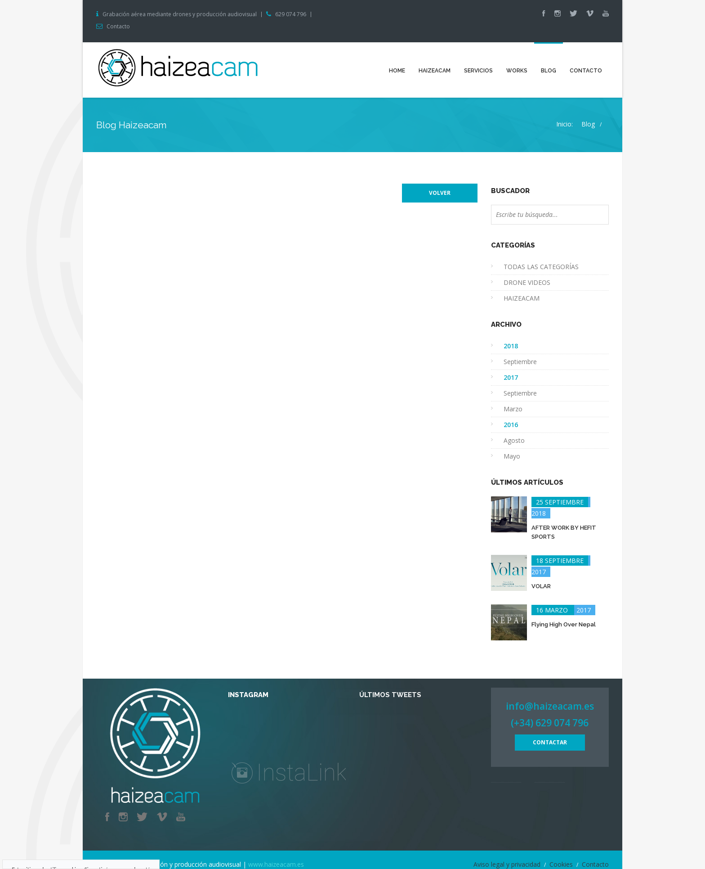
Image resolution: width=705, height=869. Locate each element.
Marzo (513, 409)
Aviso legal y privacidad (506, 864)
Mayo (512, 456)
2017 (561, 610)
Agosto (514, 440)
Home (397, 71)
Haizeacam (435, 71)
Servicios (478, 71)
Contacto (118, 26)
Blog (548, 71)
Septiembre (520, 361)
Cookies (561, 864)
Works (516, 71)
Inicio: (564, 124)
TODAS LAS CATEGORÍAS (541, 266)
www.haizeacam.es (276, 864)
